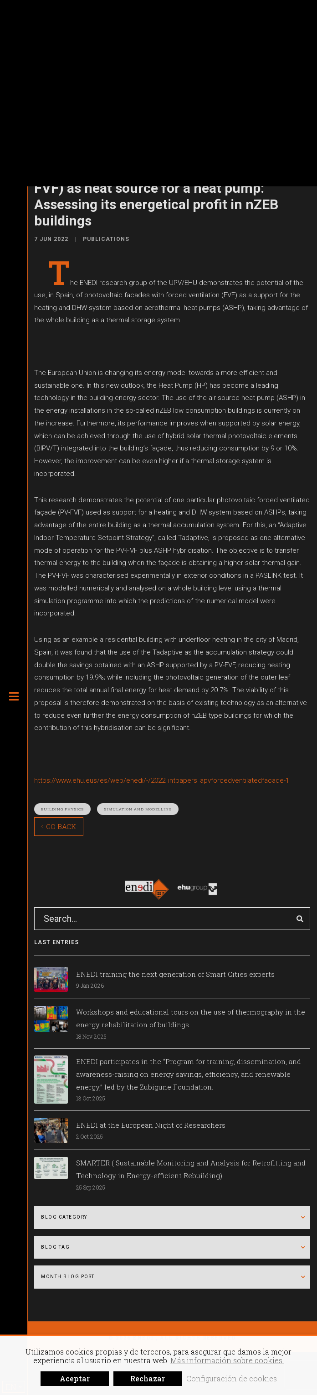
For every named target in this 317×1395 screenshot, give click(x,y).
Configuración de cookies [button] (231, 1378)
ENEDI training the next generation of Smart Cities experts (175, 974)
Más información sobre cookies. (227, 1360)
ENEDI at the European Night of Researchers (150, 1125)
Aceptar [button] (75, 1378)
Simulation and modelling (138, 809)
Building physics (62, 809)
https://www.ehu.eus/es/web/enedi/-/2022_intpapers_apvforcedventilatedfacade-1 (161, 780)
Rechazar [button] (147, 1378)
